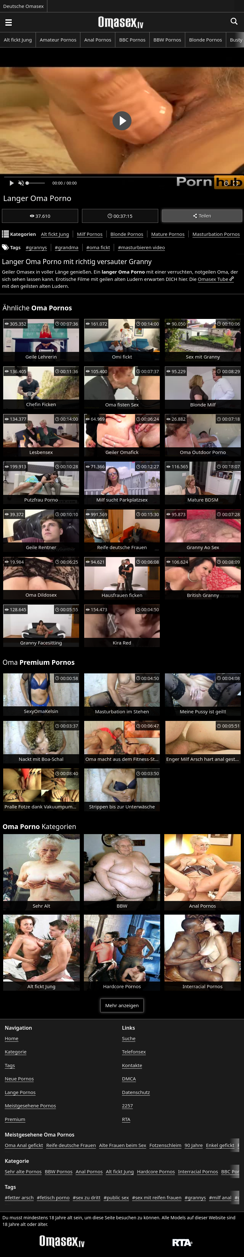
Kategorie (15, 1051)
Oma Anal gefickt (24, 1145)
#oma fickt (98, 247)
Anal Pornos (97, 39)
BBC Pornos (132, 39)
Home (11, 1038)
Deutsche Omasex (23, 6)
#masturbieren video (141, 247)
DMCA (129, 1078)
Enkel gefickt (220, 1145)
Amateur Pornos (58, 39)
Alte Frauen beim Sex (122, 1145)
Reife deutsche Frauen (71, 1145)
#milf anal (220, 1197)
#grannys (36, 247)
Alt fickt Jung (18, 39)
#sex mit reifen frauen (157, 1197)
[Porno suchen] (8, 22)
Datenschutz (136, 1092)
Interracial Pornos (198, 1171)
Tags (10, 1065)
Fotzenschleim (165, 1145)
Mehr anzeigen (122, 1005)
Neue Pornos (19, 1078)
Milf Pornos (89, 234)
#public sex (116, 1197)
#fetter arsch (19, 1197)
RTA (126, 1119)
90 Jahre (194, 1145)
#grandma (66, 247)
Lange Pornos (20, 1092)
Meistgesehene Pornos (30, 1105)
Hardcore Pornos (156, 1171)
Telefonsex (134, 1051)
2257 (127, 1105)
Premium (15, 1119)
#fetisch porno (53, 1197)
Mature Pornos (168, 234)
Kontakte (132, 1065)
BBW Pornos (167, 39)
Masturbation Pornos (216, 234)
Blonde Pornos (205, 39)
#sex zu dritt (86, 1197)
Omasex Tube (213, 279)
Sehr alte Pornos (23, 1171)
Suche (128, 1038)
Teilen (202, 215)
